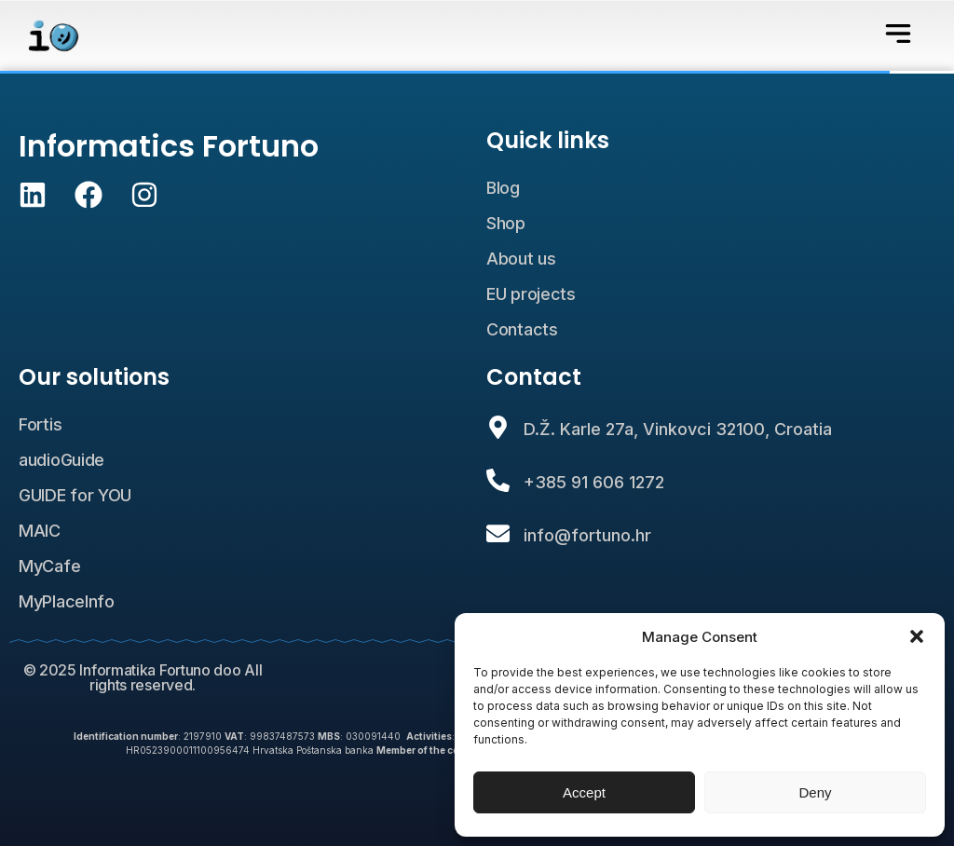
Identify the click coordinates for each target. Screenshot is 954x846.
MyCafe (49, 566)
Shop (505, 223)
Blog (503, 188)
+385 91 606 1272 (594, 482)
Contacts (522, 329)
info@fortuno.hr (587, 535)
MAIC (40, 530)
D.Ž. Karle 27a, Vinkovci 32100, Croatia (678, 429)
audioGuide (61, 460)
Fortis (40, 424)
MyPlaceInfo (67, 601)
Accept (584, 792)
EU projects (531, 294)
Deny (814, 792)
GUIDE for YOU (75, 495)
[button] (916, 636)
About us (521, 258)
